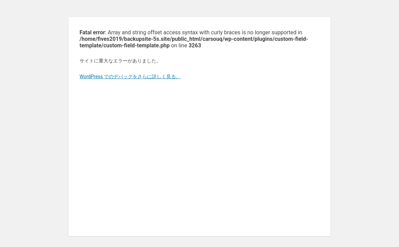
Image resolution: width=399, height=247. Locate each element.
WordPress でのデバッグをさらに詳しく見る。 (130, 76)
